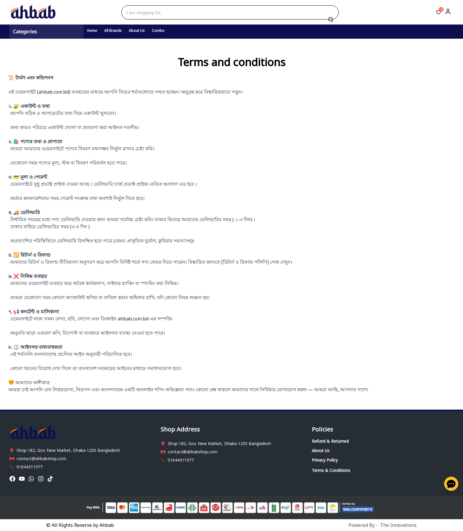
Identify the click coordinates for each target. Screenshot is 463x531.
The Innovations (398, 525)
